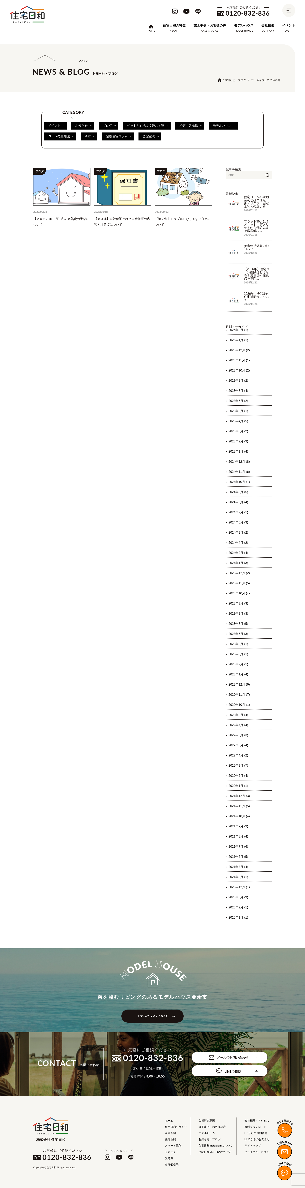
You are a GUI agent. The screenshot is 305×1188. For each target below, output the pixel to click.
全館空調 (151, 136)
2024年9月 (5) (238, 492)
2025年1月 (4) (238, 451)
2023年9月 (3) (238, 603)
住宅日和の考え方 (176, 1127)
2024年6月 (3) (238, 522)
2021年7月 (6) (238, 846)
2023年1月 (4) (238, 674)
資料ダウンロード (255, 1127)
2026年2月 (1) (238, 330)
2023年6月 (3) (238, 633)
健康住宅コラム (119, 136)
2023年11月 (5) (239, 583)
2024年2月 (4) (238, 552)
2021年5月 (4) (238, 866)
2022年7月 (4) (238, 725)
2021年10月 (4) (239, 816)
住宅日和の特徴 (174, 25)
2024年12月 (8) (239, 461)
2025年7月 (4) (238, 390)
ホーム (169, 1120)
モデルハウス (244, 25)
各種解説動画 (207, 1120)
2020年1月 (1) (238, 917)
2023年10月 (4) (239, 593)
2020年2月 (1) (238, 907)
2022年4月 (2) (238, 755)
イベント (288, 25)
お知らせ (83, 125)
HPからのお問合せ (256, 1133)
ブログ (110, 125)
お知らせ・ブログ (235, 80)
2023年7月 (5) (238, 623)
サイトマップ (253, 1145)
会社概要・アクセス (257, 1120)
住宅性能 (170, 1139)
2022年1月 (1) (238, 785)
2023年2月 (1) (238, 664)
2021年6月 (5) (238, 856)
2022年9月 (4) (238, 715)
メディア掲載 (191, 125)
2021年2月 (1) (238, 877)
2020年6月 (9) (238, 897)
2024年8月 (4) (238, 502)
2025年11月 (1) (239, 360)
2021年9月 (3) (238, 826)
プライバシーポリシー (258, 1152)
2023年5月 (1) (238, 644)
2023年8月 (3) (238, 613)
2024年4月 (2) (238, 542)
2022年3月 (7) (238, 765)
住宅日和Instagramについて (215, 1145)
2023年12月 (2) (239, 573)
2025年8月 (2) (238, 380)
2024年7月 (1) (238, 512)
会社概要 (267, 25)
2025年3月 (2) (238, 431)
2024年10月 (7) (239, 482)
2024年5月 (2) (238, 532)
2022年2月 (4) (238, 775)
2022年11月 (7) (239, 694)
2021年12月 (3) (239, 796)
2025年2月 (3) (238, 441)
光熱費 (169, 1158)
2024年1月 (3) (238, 563)
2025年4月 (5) (238, 421)
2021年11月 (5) (239, 806)
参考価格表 (172, 1164)
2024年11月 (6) (239, 471)
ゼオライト (172, 1152)
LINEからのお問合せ (257, 1139)
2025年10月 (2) (239, 370)
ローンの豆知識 (61, 136)
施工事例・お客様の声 (210, 25)
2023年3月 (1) (238, 654)
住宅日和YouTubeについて (215, 1152)
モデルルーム (207, 1133)
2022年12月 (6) (239, 684)
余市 (90, 136)
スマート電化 (173, 1145)
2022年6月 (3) (238, 735)
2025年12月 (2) (239, 350)
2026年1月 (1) (238, 340)
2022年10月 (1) (239, 704)
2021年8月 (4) (238, 836)
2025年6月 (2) (238, 400)
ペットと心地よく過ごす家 (148, 125)
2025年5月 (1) (238, 411)
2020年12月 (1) (239, 887)
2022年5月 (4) (238, 745)
